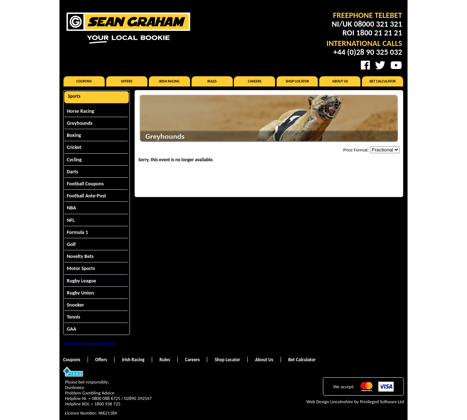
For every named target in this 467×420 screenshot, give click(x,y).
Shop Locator (297, 81)
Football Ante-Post (86, 196)
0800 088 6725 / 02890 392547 (122, 398)
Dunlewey (74, 387)
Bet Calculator (383, 81)
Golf (71, 244)
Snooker (75, 305)
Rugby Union (80, 293)
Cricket (74, 147)
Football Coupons (85, 184)
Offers (126, 81)
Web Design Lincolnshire (329, 401)
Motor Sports (81, 268)
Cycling (74, 160)
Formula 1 (77, 232)
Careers (254, 81)
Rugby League (81, 281)
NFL (71, 220)
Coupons (84, 81)
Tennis (73, 317)
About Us (340, 81)
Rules (212, 81)
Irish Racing (169, 81)
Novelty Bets (80, 256)
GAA (71, 329)
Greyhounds (79, 123)
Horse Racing (80, 111)
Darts (72, 172)
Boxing (74, 135)
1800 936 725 (107, 403)
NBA (71, 208)
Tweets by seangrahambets (90, 343)
